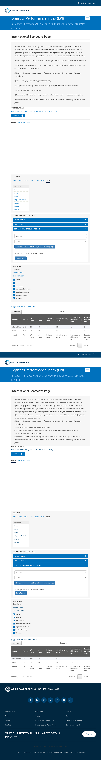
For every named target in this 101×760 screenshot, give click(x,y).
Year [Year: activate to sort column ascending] (24, 320)
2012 (26, 181)
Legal (18, 752)
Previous (72, 345)
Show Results (20, 258)
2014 (31, 181)
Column (21, 122)
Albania (16, 190)
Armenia (16, 206)
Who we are (10, 711)
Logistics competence (22, 292)
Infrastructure (19, 286)
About (18, 24)
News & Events (84, 3)
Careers (8, 720)
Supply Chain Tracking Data (59, 24)
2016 (37, 181)
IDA (39, 689)
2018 (42, 181)
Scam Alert (68, 752)
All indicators (18, 273)
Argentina (16, 203)
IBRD (34, 689)
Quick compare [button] (20, 224)
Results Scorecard (73, 725)
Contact (8, 725)
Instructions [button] (19, 220)
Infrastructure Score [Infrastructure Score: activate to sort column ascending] (61, 319)
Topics (38, 716)
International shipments (23, 289)
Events (68, 711)
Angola (16, 196)
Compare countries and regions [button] (27, 229)
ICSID (57, 689)
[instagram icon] (57, 700)
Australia (16, 210)
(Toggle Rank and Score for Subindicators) (25, 307)
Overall (17, 280)
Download (18, 115)
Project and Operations (44, 720)
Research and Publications (45, 725)
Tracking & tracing (21, 295)
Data (67, 716)
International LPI (33, 24)
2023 (48, 181)
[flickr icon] (70, 700)
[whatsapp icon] (37, 700)
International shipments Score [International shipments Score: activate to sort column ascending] (75, 319)
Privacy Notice (27, 752)
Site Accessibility (39, 752)
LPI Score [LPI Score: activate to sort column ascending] (40, 319)
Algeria (16, 193)
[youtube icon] (63, 700)
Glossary (80, 24)
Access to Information (54, 752)
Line (28, 122)
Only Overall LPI (18, 276)
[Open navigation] (95, 10)
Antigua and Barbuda (20, 200)
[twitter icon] (44, 700)
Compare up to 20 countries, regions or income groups (35, 247)
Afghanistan (17, 186)
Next (86, 345)
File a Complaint (79, 752)
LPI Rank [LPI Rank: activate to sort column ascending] (32, 319)
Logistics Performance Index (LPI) (37, 18)
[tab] (50, 220)
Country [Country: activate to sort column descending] (15, 320)
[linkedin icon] (50, 700)
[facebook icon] (30, 700)
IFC (44, 689)
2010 (20, 181)
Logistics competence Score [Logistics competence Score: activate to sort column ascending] (88, 319)
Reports (15, 28)
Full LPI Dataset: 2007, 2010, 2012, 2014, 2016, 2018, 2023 (34, 111)
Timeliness (18, 298)
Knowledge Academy (74, 720)
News (7, 716)
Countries (39, 711)
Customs (18, 283)
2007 (14, 181)
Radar (13, 122)
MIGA (50, 689)
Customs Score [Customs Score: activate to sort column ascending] (49, 319)
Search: (75, 311)
